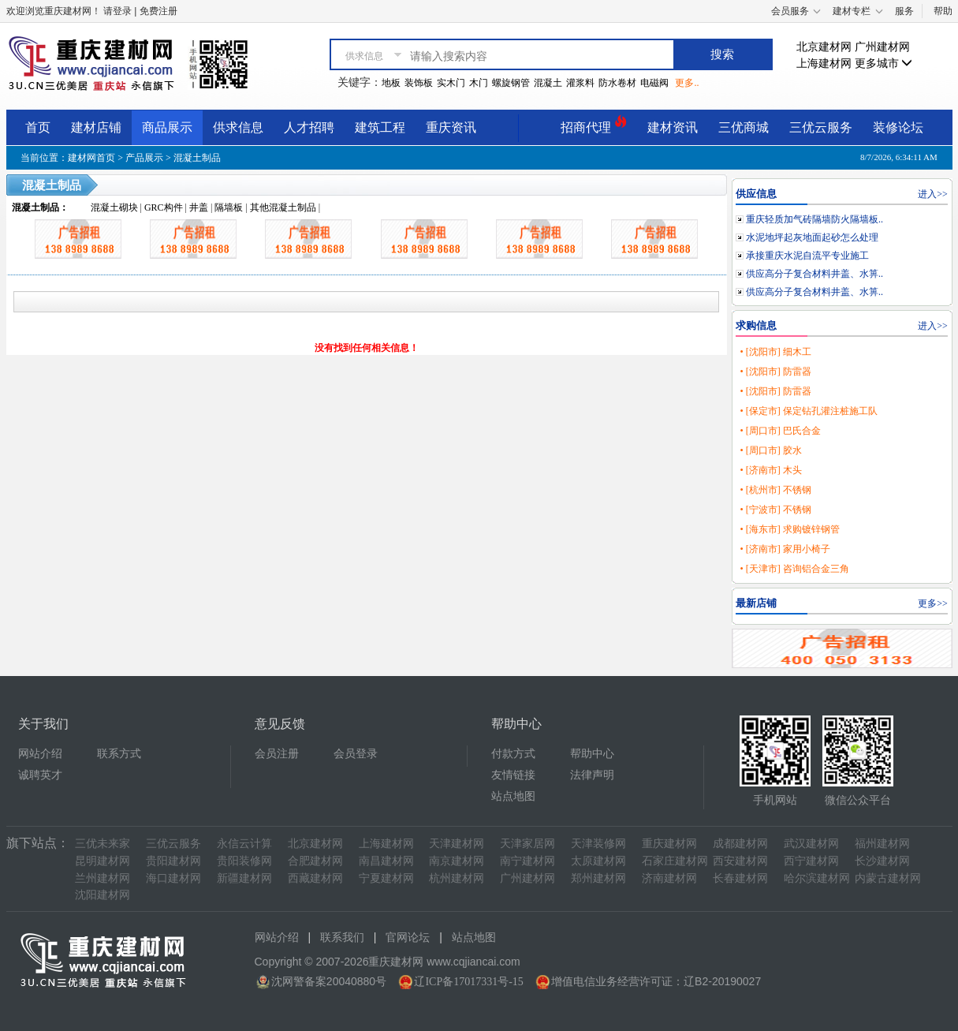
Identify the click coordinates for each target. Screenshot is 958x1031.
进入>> (933, 194)
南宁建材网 (527, 861)
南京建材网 (456, 861)
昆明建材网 (102, 861)
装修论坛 (898, 127)
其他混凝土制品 (283, 207)
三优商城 (743, 127)
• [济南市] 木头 (770, 470)
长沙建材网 (882, 861)
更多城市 (884, 63)
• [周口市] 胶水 (770, 450)
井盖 (198, 207)
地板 (391, 82)
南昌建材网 (386, 861)
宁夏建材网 (386, 878)
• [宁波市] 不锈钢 (775, 509)
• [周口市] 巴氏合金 (780, 430)
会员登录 (356, 754)
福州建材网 (882, 844)
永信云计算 (244, 844)
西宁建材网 (811, 861)
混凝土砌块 (114, 207)
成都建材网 (740, 844)
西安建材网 (740, 861)
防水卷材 (617, 82)
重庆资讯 (451, 127)
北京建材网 (824, 47)
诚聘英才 (40, 775)
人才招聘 (309, 127)
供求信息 (238, 127)
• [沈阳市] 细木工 (775, 351)
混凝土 (548, 82)
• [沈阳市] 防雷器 (775, 371)
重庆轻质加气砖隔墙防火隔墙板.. (814, 219)
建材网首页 (91, 157)
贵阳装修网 (244, 861)
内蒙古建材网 (888, 878)
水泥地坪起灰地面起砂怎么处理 (812, 237)
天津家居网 (527, 844)
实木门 (451, 82)
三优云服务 (820, 127)
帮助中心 (592, 754)
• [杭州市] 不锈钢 (775, 489)
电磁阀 (654, 82)
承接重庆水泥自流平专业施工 (807, 255)
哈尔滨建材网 (817, 878)
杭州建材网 (456, 878)
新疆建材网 (244, 878)
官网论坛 (408, 937)
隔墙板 (228, 207)
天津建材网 (456, 844)
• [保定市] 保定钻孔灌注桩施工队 (808, 411)
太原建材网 (598, 861)
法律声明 (592, 775)
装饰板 (418, 82)
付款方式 (513, 754)
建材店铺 (96, 127)
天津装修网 (598, 844)
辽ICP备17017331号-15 (468, 982)
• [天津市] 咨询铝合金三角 (794, 568)
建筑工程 (380, 127)
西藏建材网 (315, 878)
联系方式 (119, 754)
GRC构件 (163, 207)
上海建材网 (824, 63)
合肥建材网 (315, 861)
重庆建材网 (669, 844)
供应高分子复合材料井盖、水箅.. (814, 273)
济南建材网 (669, 878)
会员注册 (277, 754)
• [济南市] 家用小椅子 (784, 549)
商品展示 (167, 127)
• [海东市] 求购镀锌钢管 (789, 529)
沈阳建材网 (102, 895)
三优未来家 (102, 844)
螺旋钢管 (511, 82)
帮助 (943, 11)
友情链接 (513, 775)
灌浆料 (580, 82)
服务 (904, 11)
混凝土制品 (197, 157)
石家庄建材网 (675, 861)
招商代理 (594, 125)
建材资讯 (672, 127)
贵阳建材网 (173, 861)
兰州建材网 (102, 878)
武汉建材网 (811, 844)
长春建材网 (740, 878)
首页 (37, 127)
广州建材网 (882, 47)
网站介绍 (40, 754)
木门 (478, 82)
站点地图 (513, 796)
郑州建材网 (598, 878)
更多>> (933, 603)
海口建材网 (173, 878)
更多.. (687, 82)
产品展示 (144, 157)
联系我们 (342, 937)
